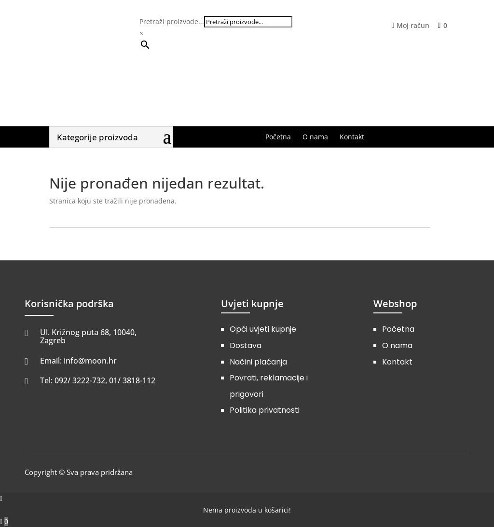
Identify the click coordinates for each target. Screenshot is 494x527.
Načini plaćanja (258, 361)
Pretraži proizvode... (171, 21)
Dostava (245, 345)
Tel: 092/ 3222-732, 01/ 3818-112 (97, 380)
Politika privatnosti (265, 410)
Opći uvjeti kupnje (263, 329)
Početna (398, 329)
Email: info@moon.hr (78, 360)
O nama (397, 345)
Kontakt (397, 361)
